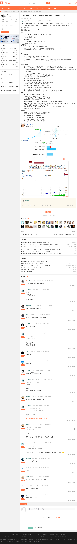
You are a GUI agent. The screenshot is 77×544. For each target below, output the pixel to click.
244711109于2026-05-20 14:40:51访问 (23, 222)
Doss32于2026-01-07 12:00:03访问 (65, 222)
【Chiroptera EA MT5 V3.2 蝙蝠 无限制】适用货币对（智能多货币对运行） (38, 261)
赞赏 (48, 212)
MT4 (27, 18)
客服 (64, 534)
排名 (61, 8)
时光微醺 (28, 370)
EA (14, 8)
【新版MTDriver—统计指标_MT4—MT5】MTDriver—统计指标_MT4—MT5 (17, 52)
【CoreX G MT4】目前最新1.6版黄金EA (9, 86)
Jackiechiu (28, 289)
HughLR (69, 263)
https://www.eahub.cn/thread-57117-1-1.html (36, 418)
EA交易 (19, 3)
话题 (9, 8)
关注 (5, 32)
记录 (49, 202)
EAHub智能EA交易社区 (7, 11)
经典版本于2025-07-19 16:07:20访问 (39, 227)
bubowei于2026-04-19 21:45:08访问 (48, 222)
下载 (52, 202)
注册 (75, 3)
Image (34, 509)
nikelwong (28, 458)
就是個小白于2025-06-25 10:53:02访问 (56, 227)
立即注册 (58, 517)
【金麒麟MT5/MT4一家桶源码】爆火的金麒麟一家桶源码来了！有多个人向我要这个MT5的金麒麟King (41, 244)
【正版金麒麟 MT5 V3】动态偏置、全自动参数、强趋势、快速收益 (36, 242)
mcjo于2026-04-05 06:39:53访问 (56, 222)
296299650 (69, 271)
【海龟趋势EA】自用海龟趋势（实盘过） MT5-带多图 (33, 267)
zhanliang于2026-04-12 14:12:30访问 (52, 222)
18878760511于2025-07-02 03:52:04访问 (52, 227)
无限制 (30, 18)
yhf (26, 485)
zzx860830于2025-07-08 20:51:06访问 (48, 227)
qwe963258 (28, 305)
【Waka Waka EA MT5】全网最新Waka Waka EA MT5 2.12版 (28, 11)
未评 (50, 205)
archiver (13, 534)
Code (41, 509)
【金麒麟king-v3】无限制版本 (27, 269)
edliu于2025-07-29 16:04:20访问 (23, 227)
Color (32, 509)
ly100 (27, 495)
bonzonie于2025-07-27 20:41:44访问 (31, 227)
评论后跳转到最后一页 (39, 527)
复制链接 (49, 21)
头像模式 (28, 218)
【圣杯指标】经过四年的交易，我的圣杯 (9, 48)
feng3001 (23, 21)
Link (36, 509)
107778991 (69, 267)
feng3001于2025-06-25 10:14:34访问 (69, 227)
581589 (69, 253)
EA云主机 (24, 3)
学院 (43, 8)
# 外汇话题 (3, 84)
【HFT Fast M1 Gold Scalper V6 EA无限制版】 (10, 90)
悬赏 (55, 8)
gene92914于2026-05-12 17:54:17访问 (35, 222)
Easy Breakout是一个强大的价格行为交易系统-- (11, 82)
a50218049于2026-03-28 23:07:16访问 (60, 222)
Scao (27, 361)
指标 (25, 8)
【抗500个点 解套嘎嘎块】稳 (27, 271)
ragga (27, 467)
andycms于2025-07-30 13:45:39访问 (73, 222)
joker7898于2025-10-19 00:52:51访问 (69, 222)
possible (27, 314)
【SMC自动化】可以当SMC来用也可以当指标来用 (32, 263)
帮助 (49, 8)
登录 (70, 3)
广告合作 (51, 534)
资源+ (31, 8)
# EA (2, 58)
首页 (3, 8)
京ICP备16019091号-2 (36, 534)
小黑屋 (17, 534)
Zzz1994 (70, 251)
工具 (20, 8)
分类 (22, 18)
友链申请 (45, 534)
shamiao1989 (68, 265)
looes (70, 261)
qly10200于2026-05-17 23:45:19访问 (27, 222)
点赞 (70, 286)
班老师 (70, 246)
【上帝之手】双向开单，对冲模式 (8, 56)
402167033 (69, 269)
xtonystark (69, 242)
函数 (37, 8)
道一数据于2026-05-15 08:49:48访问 (31, 222)
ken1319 (28, 323)
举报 (22, 231)
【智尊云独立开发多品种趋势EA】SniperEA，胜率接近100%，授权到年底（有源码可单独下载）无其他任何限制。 (41, 253)
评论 (73, 231)
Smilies (43, 509)
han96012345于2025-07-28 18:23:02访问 (27, 227)
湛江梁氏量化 (68, 244)
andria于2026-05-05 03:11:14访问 (39, 222)
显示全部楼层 (42, 21)
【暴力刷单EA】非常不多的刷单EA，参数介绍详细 (12, 64)
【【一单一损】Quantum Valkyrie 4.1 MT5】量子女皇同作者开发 (35, 265)
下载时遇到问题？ (70, 205)
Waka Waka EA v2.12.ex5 (30, 200)
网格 (25, 18)
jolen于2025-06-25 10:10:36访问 (73, 227)
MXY (27, 351)
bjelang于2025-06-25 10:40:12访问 (60, 227)
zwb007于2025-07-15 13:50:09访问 (44, 227)
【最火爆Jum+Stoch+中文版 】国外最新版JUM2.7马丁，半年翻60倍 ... (40, 234)
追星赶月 (28, 396)
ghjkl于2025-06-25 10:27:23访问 (65, 227)
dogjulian (28, 442)
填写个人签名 (8, 16)
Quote (38, 509)
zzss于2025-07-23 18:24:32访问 (35, 227)
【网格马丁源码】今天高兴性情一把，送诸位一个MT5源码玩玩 (35, 251)
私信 (13, 32)
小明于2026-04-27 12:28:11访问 (44, 222)
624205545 (8, 29)
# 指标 (2, 50)
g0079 (27, 476)
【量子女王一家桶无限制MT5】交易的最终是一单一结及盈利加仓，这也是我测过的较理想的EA (41, 249)
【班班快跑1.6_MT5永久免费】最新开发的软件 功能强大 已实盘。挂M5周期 (38, 247)
